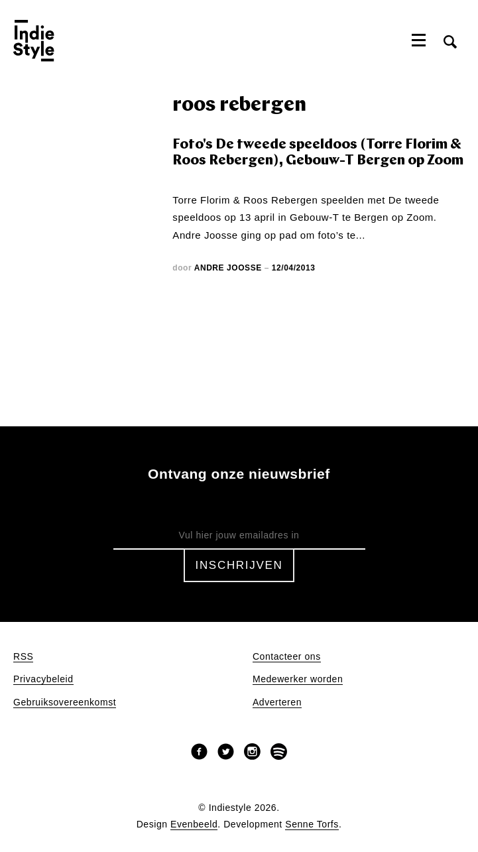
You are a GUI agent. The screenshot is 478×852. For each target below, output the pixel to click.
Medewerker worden (298, 679)
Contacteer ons (287, 657)
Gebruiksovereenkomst (64, 702)
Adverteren (277, 702)
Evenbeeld (193, 824)
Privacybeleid (43, 679)
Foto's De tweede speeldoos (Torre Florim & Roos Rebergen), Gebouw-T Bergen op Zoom (317, 153)
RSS (23, 657)
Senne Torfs (312, 824)
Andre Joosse (228, 268)
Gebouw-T (314, 217)
